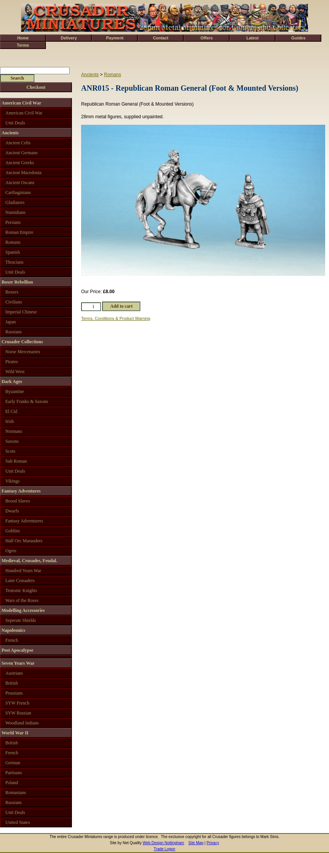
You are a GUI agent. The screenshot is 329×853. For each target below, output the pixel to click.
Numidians (15, 212)
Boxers (11, 292)
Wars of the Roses (22, 600)
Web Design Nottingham (163, 843)
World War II (15, 733)
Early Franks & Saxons (26, 401)
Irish (9, 421)
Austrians (14, 673)
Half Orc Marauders (23, 540)
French (11, 640)
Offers (206, 38)
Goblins (12, 530)
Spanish (12, 252)
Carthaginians (18, 192)
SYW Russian (18, 713)
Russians (13, 331)
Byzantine (14, 391)
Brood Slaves (17, 501)
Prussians (14, 693)
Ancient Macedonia (23, 172)
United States (17, 822)
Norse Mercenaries (22, 351)
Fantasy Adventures (21, 491)
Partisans (13, 772)
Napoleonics (13, 630)
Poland (11, 782)
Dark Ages (12, 381)
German (12, 762)
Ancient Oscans (19, 182)
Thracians (14, 262)
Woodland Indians (22, 723)
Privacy (213, 843)
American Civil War (21, 103)
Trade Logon (164, 849)
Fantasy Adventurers (24, 521)
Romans (112, 74)
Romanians (15, 792)
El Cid (11, 411)
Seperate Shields (20, 620)
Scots (10, 451)
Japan (10, 322)
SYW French (17, 703)
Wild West (14, 371)
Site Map (195, 843)
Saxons (12, 441)
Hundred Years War (23, 570)
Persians (13, 222)
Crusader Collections (22, 341)
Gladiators (14, 202)
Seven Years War (18, 663)
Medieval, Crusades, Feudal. (29, 560)
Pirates (11, 361)
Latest (252, 38)
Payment (114, 38)
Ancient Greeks (19, 162)
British (11, 683)
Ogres (10, 550)
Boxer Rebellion (17, 282)
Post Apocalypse (17, 650)
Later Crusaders (19, 580)
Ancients (90, 74)
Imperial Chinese (21, 312)
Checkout (35, 87)
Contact (160, 38)
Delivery (69, 38)
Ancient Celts (18, 142)
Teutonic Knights (21, 590)
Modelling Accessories (23, 610)
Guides (299, 38)
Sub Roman (16, 461)
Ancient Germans (21, 152)
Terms (23, 45)
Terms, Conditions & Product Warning (115, 318)
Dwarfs (12, 511)
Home (23, 38)
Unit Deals (15, 123)
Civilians (13, 302)
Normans (13, 431)
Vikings (12, 481)
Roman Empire (19, 232)
